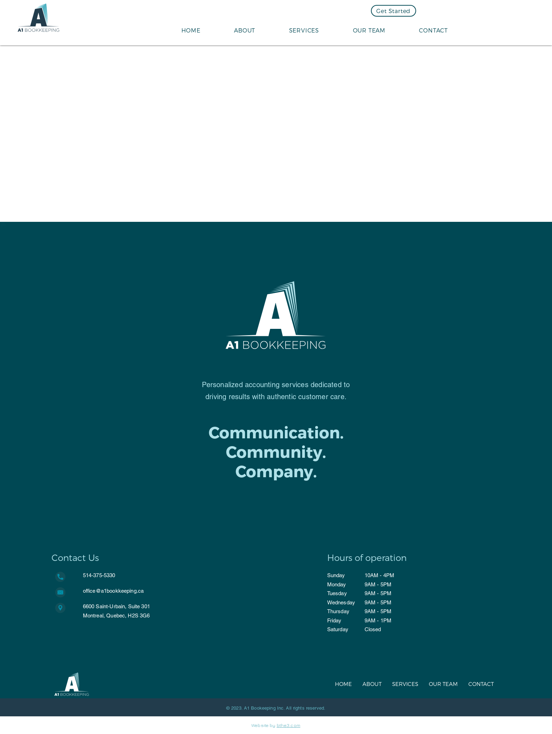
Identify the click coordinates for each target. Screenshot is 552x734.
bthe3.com (288, 725)
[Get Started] (393, 11)
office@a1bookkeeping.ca (113, 591)
